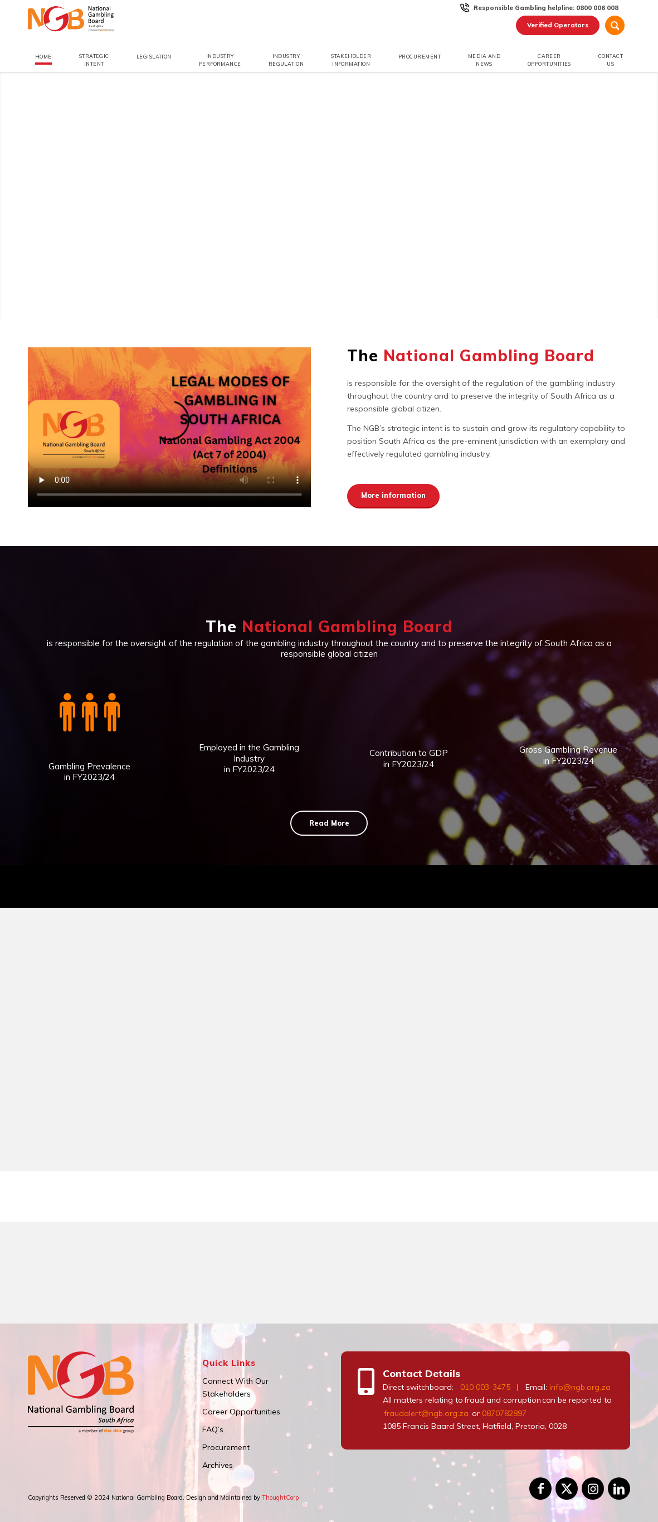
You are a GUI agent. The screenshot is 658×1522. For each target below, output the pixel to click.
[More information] (393, 496)
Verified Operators (557, 25)
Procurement (226, 1447)
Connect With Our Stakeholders (235, 1387)
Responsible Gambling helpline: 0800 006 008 (546, 8)
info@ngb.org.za (580, 1387)
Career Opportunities (241, 1412)
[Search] (615, 25)
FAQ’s (212, 1429)
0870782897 (504, 1413)
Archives (217, 1465)
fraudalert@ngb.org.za (426, 1413)
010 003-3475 (485, 1387)
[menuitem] (546, 8)
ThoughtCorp (280, 1497)
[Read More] (329, 823)
